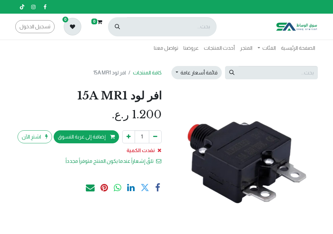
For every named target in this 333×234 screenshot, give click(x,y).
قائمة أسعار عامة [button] (199, 72)
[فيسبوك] (45, 7)
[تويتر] (144, 188)
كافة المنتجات (147, 72)
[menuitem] (298, 48)
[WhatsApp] (117, 188)
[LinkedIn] (131, 188)
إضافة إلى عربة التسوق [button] (86, 136)
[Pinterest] (104, 188)
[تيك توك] (22, 7)
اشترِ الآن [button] (35, 136)
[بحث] (117, 26)
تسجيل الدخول (35, 26)
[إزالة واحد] (155, 136)
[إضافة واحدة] (128, 136)
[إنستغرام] (33, 7)
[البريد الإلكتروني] (90, 188)
